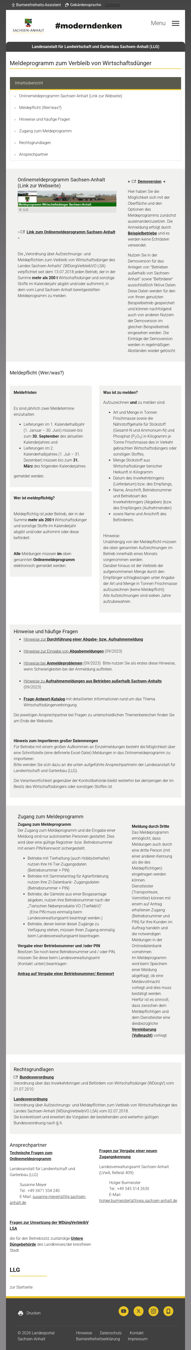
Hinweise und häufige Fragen (44, 119)
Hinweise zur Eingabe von (64, 651)
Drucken (29, 1313)
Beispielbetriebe (142, 233)
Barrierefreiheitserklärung (98, 1339)
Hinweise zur (83, 639)
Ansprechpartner (33, 154)
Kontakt (136, 1333)
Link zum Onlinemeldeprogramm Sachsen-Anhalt (71, 232)
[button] (36, 5)
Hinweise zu (93, 681)
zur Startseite (21, 1287)
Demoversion (149, 181)
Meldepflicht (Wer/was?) (39, 107)
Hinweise (84, 1333)
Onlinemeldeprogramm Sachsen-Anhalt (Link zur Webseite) (70, 96)
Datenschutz (111, 1333)
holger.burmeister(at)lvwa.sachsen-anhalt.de (138, 1200)
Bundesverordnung (37, 1077)
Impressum (137, 1339)
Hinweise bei (53, 663)
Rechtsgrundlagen (34, 142)
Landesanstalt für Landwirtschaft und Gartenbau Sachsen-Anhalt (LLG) (95, 46)
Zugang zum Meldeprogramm (45, 131)
